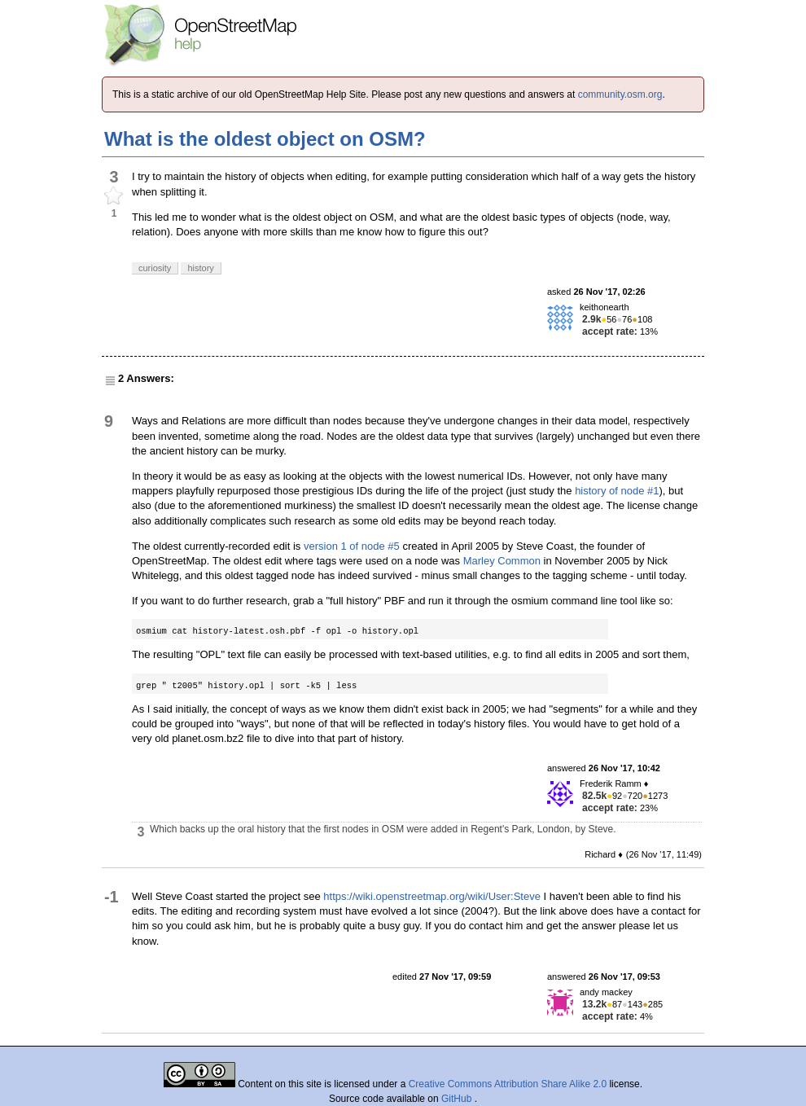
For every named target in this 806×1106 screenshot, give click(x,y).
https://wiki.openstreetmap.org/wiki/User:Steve (432, 896)
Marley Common (502, 561)
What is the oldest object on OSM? (265, 139)
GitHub (458, 1098)
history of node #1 (617, 491)
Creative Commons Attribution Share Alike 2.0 (508, 1084)
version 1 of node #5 (352, 546)
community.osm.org (620, 94)
